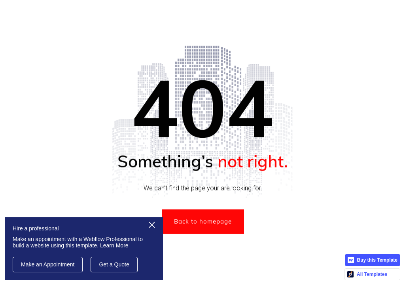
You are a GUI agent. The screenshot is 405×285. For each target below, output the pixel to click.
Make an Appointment (47, 264)
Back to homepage (202, 222)
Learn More (114, 245)
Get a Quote (114, 264)
